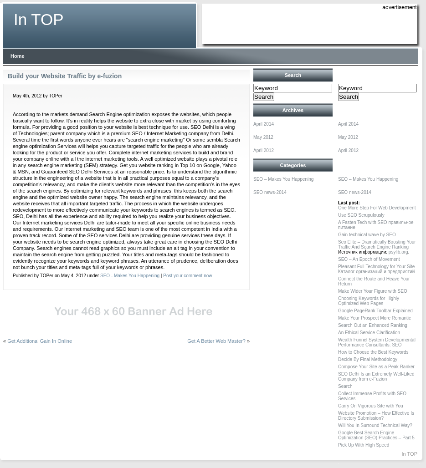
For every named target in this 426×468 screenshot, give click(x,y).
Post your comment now (187, 275)
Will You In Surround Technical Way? (375, 425)
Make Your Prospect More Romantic (374, 317)
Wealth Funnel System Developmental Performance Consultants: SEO (377, 342)
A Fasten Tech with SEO (362, 222)
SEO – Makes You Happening (283, 179)
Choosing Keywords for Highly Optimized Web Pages (368, 301)
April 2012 (263, 150)
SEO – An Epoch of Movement (369, 259)
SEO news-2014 (270, 192)
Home (17, 56)
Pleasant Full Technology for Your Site (376, 266)
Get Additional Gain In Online (39, 341)
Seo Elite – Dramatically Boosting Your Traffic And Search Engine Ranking (377, 244)
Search (345, 386)
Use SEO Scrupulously (361, 215)
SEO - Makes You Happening (129, 275)
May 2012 (263, 137)
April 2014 (263, 124)
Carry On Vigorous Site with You (370, 405)
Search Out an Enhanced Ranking (372, 325)
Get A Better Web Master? (216, 341)
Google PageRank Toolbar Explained (375, 310)
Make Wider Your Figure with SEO (372, 291)
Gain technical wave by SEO (367, 234)
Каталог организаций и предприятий (376, 271)
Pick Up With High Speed (363, 445)
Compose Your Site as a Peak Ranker (376, 366)
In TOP (39, 19)
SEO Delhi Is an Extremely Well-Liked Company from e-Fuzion (376, 376)
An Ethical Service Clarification (369, 332)
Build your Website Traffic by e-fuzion (65, 76)
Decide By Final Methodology (367, 359)
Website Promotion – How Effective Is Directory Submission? (376, 416)
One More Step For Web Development (377, 207)
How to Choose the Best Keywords (373, 352)
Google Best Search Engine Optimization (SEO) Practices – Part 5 (376, 435)
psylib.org (398, 251)
